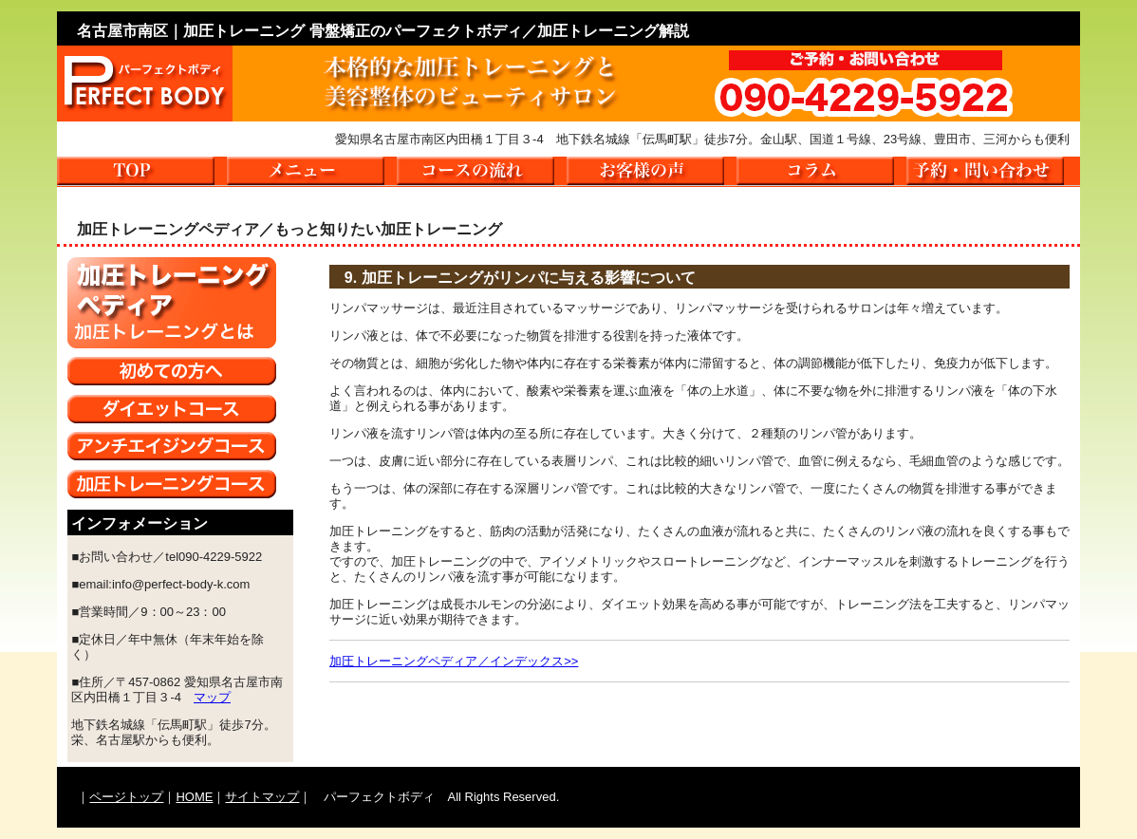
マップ (212, 697)
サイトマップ (262, 797)
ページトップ (126, 797)
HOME (194, 797)
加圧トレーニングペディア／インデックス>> (453, 661)
